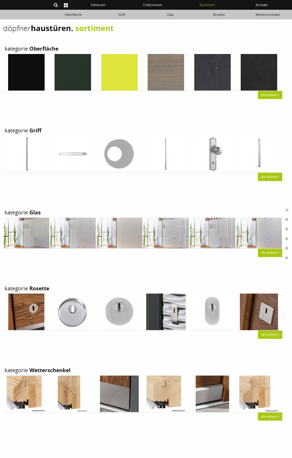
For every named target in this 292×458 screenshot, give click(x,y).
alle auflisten (270, 95)
